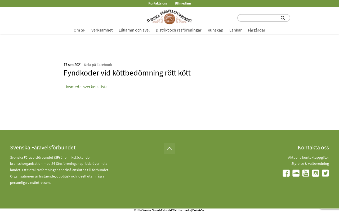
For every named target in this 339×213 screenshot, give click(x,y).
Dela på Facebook (98, 64)
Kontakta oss (157, 3)
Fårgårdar (256, 30)
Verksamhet (102, 30)
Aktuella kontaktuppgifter (308, 157)
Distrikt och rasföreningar (179, 30)
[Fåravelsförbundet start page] (169, 16)
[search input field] (263, 18)
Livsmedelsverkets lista (86, 86)
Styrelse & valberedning (310, 163)
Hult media (185, 210)
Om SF (79, 30)
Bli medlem (183, 3)
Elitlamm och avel (134, 30)
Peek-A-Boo (198, 210)
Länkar (235, 30)
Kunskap (215, 30)
